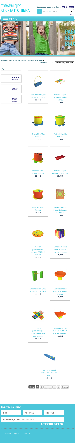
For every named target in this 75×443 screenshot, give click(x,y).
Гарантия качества (15, 88)
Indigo (15, 8)
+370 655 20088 (67, 7)
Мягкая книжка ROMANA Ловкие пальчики (60, 210)
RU (71, 15)
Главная (4, 60)
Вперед (65, 387)
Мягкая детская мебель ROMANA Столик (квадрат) (60, 331)
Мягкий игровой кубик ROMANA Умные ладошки (60, 249)
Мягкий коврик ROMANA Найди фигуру (60, 97)
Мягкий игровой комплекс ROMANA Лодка (49, 373)
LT (73, 15)
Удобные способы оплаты (14, 100)
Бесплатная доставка (15, 78)
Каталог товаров (18, 60)
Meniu (13, 18)
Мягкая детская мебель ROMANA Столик (60, 291)
